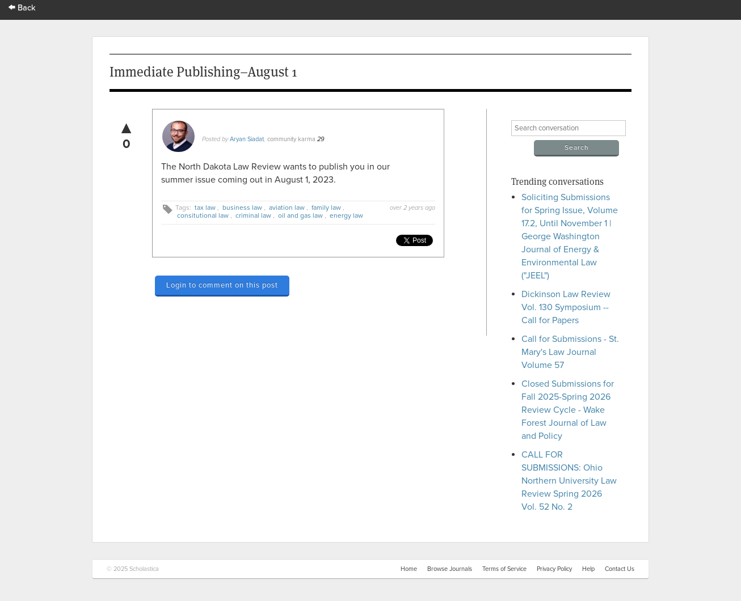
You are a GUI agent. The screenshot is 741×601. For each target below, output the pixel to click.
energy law (346, 215)
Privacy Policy (554, 569)
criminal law (253, 215)
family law (326, 207)
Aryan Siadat (247, 139)
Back (22, 7)
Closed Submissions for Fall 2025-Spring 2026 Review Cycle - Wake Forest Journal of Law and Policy (567, 410)
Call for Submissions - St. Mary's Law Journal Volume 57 (570, 352)
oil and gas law (300, 215)
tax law (205, 207)
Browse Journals (449, 569)
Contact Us (619, 569)
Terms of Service (504, 569)
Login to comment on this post (222, 285)
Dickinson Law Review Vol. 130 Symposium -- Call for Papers (566, 307)
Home (409, 569)
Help (588, 569)
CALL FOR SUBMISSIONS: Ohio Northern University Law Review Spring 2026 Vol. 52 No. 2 (569, 481)
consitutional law (203, 215)
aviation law (287, 207)
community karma (291, 139)
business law (242, 207)
